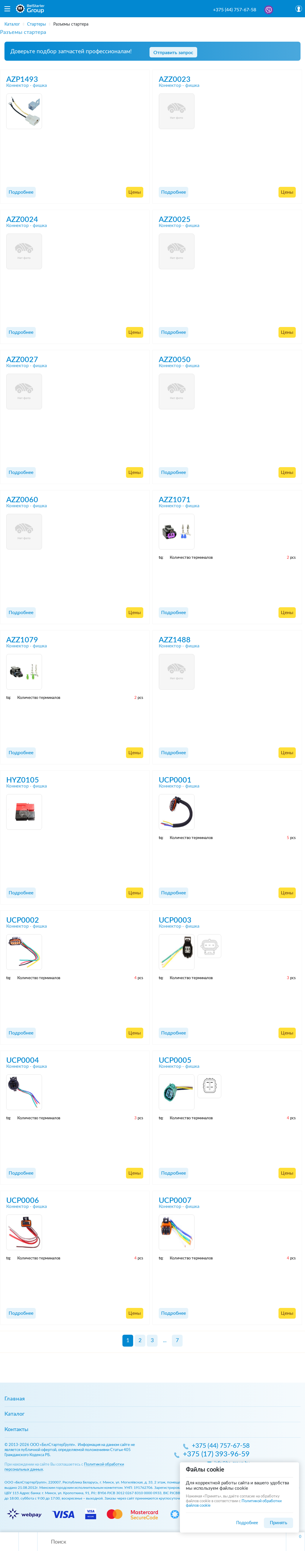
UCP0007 (175, 1200)
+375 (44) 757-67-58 (234, 9)
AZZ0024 (22, 219)
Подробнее (21, 192)
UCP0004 (22, 1060)
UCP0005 (175, 1060)
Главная (14, 1399)
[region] (152, 22)
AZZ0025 (175, 219)
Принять (278, 1523)
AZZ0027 (22, 360)
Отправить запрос (173, 52)
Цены (134, 192)
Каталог (14, 1414)
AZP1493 (22, 79)
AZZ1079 (22, 640)
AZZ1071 (175, 500)
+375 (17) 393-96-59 (216, 1454)
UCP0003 (175, 920)
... (164, 1340)
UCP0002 (22, 920)
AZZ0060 (22, 500)
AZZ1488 (175, 640)
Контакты (16, 1429)
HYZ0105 (22, 780)
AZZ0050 (175, 360)
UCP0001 (175, 780)
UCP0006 (22, 1200)
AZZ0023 (175, 79)
